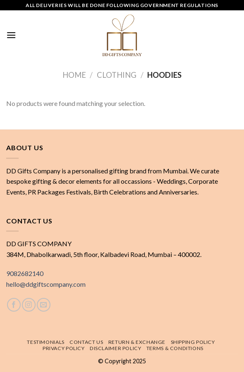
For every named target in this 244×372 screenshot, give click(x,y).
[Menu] (11, 35)
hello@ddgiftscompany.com (46, 284)
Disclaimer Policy (115, 348)
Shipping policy (193, 342)
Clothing (116, 74)
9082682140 (24, 273)
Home (74, 74)
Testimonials (45, 342)
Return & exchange (136, 342)
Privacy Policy (64, 348)
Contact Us (86, 342)
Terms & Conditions (174, 348)
